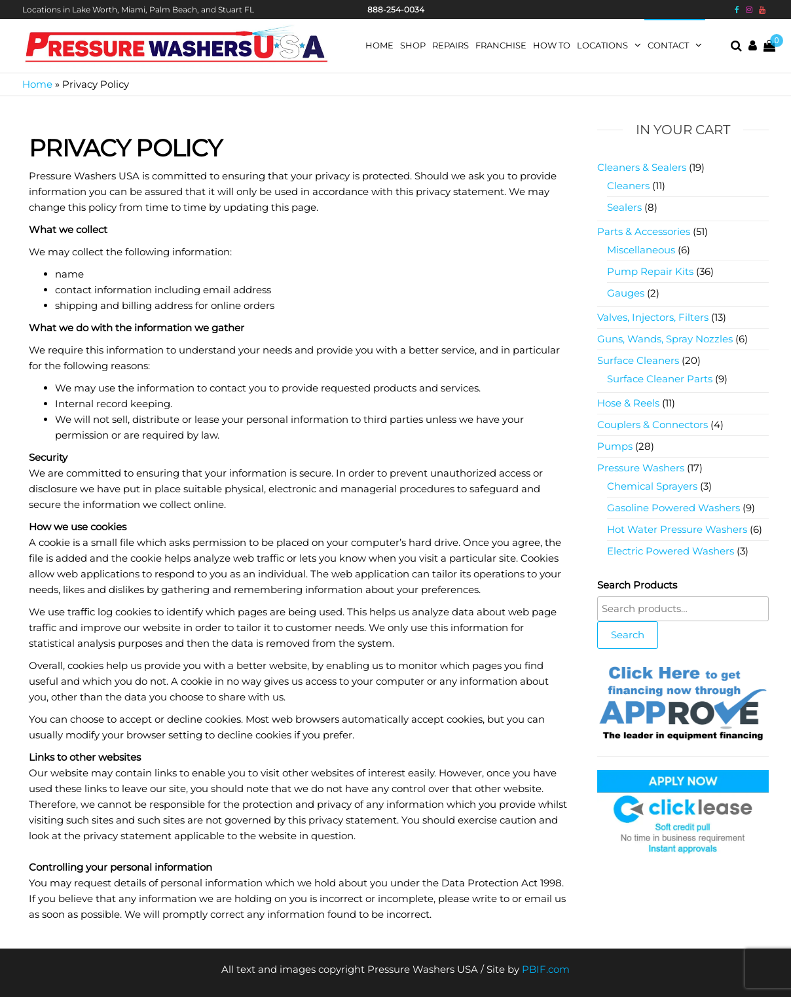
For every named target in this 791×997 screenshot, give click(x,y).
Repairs (450, 45)
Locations (602, 45)
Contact (668, 45)
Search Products (637, 585)
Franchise (500, 45)
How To (551, 45)
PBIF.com (546, 969)
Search (627, 634)
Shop (413, 45)
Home (379, 45)
